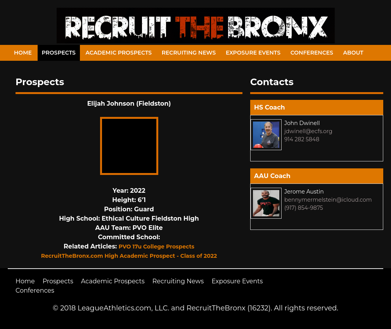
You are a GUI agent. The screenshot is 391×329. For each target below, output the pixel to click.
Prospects (59, 52)
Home (23, 52)
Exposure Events (253, 52)
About (353, 52)
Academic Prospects (118, 52)
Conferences (312, 52)
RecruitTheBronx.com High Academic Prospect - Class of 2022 (129, 255)
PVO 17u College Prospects (156, 246)
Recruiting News (189, 52)
